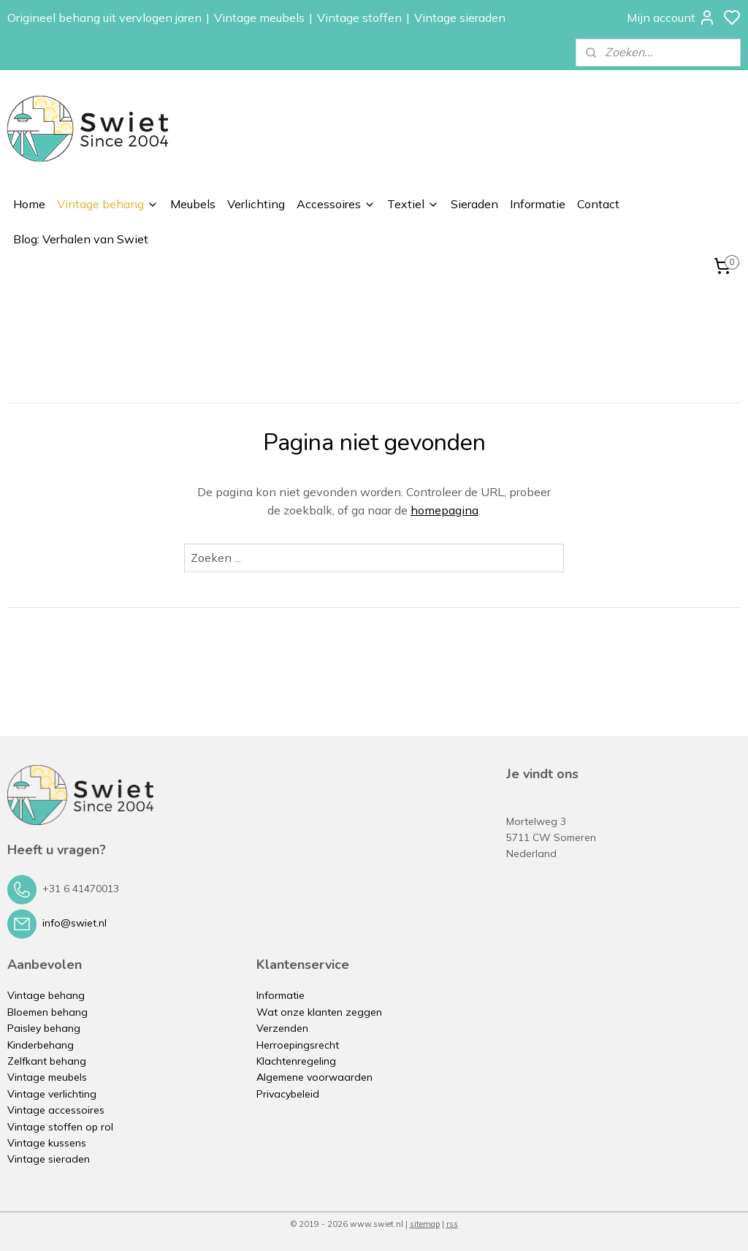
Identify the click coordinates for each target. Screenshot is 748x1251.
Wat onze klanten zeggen (319, 1012)
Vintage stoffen (359, 17)
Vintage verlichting (51, 1093)
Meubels (192, 204)
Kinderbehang (40, 1045)
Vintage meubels (259, 17)
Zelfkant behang (46, 1061)
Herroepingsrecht (297, 1045)
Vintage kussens (46, 1142)
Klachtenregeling (296, 1061)
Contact (598, 204)
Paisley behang (43, 1028)
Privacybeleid (287, 1093)
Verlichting (256, 204)
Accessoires (336, 204)
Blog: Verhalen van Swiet (80, 239)
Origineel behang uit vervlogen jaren (104, 17)
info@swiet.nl (74, 922)
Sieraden (474, 204)
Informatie (537, 204)
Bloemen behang (47, 1012)
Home (29, 204)
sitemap (425, 1224)
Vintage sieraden (459, 17)
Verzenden (282, 1028)
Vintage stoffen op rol (60, 1126)
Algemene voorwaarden (314, 1077)
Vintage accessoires (55, 1110)
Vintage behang (108, 204)
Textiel (413, 204)
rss (452, 1224)
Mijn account (671, 17)
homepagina (444, 510)
